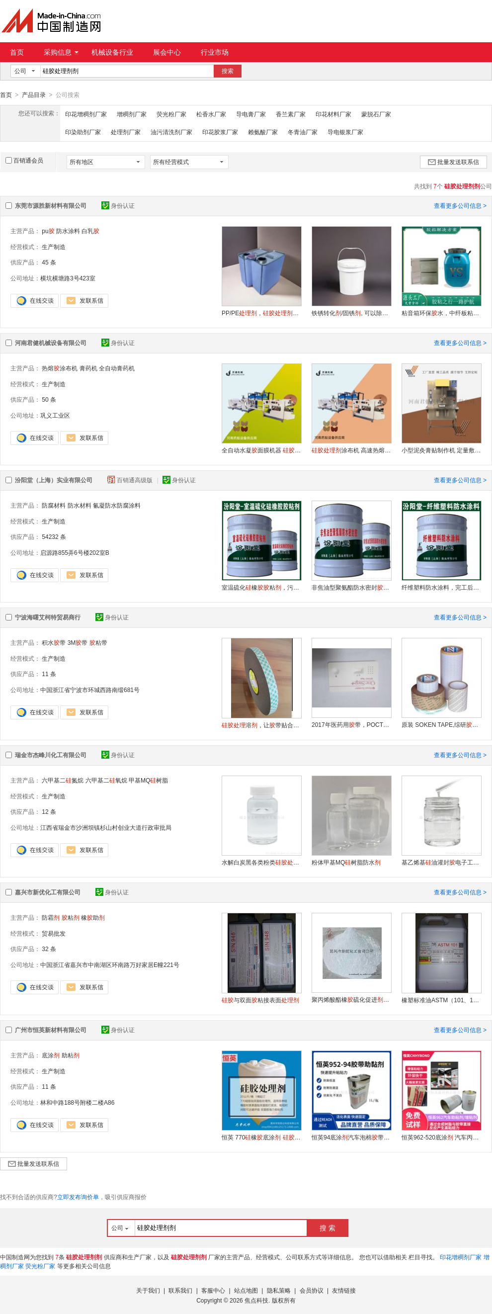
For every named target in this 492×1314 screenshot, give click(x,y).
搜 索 (327, 1227)
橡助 (93, 917)
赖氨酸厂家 (263, 131)
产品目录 (34, 94)
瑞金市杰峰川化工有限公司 (50, 754)
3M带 (78, 642)
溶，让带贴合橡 (261, 724)
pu (48, 230)
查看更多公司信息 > (460, 205)
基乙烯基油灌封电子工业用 (441, 862)
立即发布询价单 (78, 1196)
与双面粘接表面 (260, 999)
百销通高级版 (130, 479)
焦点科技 (256, 1300)
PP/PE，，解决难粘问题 (261, 312)
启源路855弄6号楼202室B (74, 552)
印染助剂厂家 (83, 131)
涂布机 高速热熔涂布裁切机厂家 (351, 449)
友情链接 (344, 1290)
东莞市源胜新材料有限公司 (50, 205)
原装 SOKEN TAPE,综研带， (441, 724)
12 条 (49, 811)
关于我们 (148, 1290)
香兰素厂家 (291, 113)
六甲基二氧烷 (106, 780)
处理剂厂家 (126, 131)
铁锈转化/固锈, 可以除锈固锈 (351, 312)
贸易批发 (54, 933)
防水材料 (79, 505)
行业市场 (215, 52)
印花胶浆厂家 (220, 131)
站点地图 (246, 1290)
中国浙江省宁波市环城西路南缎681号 (90, 689)
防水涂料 (68, 230)
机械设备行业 (112, 52)
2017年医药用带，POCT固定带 (351, 724)
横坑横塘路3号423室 (67, 277)
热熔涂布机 (60, 367)
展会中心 (167, 52)
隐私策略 (279, 1290)
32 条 (49, 948)
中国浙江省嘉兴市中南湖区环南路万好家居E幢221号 (109, 964)
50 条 (49, 399)
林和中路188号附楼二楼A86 (77, 1102)
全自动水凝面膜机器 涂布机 (261, 449)
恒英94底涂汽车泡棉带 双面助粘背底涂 (351, 1137)
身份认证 (118, 205)
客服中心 (213, 1290)
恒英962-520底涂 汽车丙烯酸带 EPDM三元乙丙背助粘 (441, 1137)
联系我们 (180, 1290)
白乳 (90, 230)
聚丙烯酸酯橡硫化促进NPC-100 (351, 999)
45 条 (49, 262)
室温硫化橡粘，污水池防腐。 (261, 587)
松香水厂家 (211, 113)
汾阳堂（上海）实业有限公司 (53, 479)
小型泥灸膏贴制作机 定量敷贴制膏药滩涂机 (441, 449)
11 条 (49, 673)
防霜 (51, 917)
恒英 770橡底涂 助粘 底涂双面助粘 (261, 1137)
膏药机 (88, 367)
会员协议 (312, 1290)
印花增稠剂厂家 (86, 113)
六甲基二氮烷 (62, 780)
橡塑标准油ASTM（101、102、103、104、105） (441, 999)
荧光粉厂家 (171, 113)
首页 (17, 52)
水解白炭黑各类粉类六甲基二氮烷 (261, 862)
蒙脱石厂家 (376, 113)
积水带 (54, 642)
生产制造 (54, 246)
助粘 (71, 1054)
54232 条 (54, 536)
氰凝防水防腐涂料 (117, 505)
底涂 (51, 1054)
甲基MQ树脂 (148, 780)
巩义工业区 (55, 415)
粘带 (98, 642)
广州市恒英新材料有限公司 (50, 1029)
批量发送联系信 (453, 162)
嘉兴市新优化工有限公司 (48, 891)
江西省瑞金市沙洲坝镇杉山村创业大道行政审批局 (105, 827)
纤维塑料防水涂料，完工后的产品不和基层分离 (441, 587)
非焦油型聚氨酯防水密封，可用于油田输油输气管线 (351, 587)
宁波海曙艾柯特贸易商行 (48, 616)
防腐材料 (54, 505)
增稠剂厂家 (132, 113)
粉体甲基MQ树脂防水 (346, 862)
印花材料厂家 (333, 113)
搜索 (228, 71)
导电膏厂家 (251, 113)
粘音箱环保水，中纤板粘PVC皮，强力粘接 (441, 312)
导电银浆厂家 (345, 131)
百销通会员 (24, 160)
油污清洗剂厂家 (171, 131)
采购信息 (61, 52)
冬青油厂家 (303, 131)
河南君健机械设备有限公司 (50, 342)
